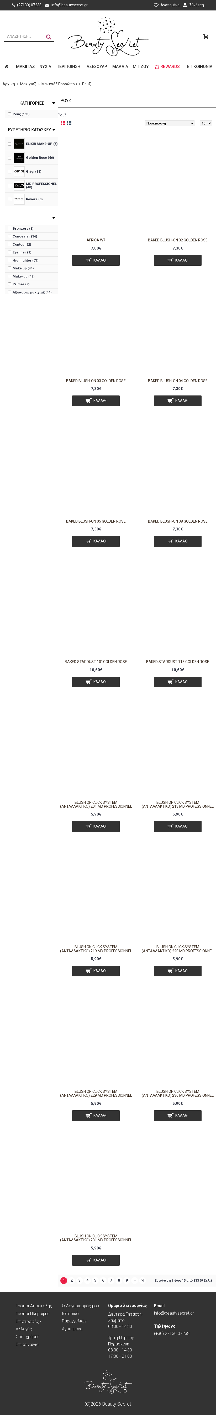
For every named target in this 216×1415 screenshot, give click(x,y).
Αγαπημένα (72, 1328)
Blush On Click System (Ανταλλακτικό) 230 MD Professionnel (178, 1093)
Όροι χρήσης (28, 1336)
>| (142, 1280)
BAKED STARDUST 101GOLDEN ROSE (96, 662)
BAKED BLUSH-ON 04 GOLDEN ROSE (178, 381)
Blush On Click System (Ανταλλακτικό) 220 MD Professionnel (178, 949)
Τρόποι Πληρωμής (33, 1313)
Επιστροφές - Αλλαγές (28, 1325)
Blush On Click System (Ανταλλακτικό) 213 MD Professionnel (178, 804)
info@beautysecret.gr (174, 1309)
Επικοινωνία (27, 1344)
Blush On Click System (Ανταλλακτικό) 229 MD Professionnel (96, 1093)
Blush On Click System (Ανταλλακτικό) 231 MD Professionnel (96, 1238)
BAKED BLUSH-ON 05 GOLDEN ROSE (96, 521)
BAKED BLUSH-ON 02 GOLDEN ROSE (178, 240)
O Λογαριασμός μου (80, 1305)
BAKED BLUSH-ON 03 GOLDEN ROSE (96, 381)
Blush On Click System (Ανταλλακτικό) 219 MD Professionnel (96, 949)
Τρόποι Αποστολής (34, 1305)
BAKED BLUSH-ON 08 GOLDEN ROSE (178, 521)
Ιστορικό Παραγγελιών (74, 1317)
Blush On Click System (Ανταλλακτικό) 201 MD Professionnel (96, 804)
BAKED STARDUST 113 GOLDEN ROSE (177, 662)
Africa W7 (96, 240)
